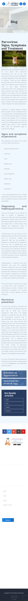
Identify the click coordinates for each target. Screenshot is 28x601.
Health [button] (8, 407)
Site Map (14, 599)
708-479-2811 (13, 458)
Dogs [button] (7, 399)
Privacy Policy (14, 595)
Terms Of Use (14, 597)
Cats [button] (7, 403)
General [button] (8, 411)
